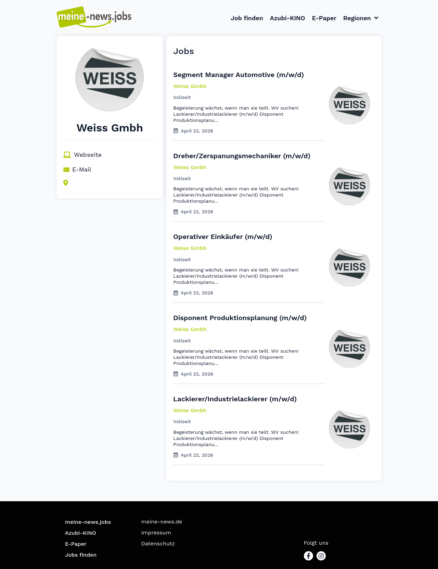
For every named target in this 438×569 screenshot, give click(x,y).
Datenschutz (158, 543)
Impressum (156, 532)
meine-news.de (161, 521)
